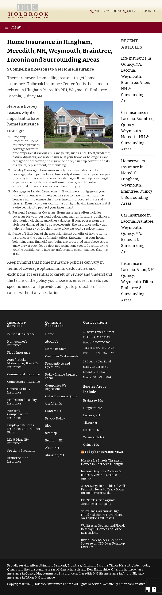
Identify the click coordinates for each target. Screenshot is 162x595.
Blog (48, 426)
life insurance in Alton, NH (117, 573)
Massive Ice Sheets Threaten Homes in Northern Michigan (102, 462)
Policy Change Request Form (61, 376)
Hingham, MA (92, 408)
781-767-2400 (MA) (107, 11)
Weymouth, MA (94, 437)
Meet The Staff (55, 349)
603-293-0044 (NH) (141, 11)
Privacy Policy (55, 418)
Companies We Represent (55, 387)
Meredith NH (92, 430)
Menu (13, 27)
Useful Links (53, 404)
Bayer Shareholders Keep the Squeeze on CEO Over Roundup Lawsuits (103, 543)
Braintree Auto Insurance (17, 459)
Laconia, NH (91, 415)
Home (49, 334)
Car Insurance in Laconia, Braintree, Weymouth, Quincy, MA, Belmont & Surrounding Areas (137, 233)
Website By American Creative (124, 584)
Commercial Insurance (23, 374)
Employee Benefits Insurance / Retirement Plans (23, 428)
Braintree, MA (93, 400)
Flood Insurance (18, 352)
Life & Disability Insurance (18, 441)
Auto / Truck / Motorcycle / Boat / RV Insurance (22, 363)
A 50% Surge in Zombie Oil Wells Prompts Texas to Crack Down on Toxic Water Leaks (103, 489)
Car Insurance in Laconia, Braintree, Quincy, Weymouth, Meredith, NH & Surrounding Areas (137, 130)
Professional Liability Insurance (22, 401)
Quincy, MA (91, 445)
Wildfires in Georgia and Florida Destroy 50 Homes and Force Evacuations (103, 529)
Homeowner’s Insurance (17, 343)
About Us (51, 341)
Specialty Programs (21, 450)
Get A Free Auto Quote (61, 396)
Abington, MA (55, 455)
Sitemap (51, 433)
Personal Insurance (21, 334)
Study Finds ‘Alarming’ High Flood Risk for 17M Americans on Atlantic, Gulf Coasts (102, 514)
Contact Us (53, 411)
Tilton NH (90, 423)
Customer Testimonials (61, 356)
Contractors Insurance (23, 382)
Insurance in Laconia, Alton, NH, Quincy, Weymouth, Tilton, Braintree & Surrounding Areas (137, 281)
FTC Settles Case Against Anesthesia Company (98, 502)
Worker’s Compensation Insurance (17, 414)
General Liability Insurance (18, 390)
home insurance (23, 124)
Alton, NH (52, 448)
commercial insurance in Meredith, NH (70, 573)
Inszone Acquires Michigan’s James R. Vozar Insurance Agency (101, 475)
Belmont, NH (54, 440)
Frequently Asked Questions (57, 365)
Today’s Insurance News (104, 452)
